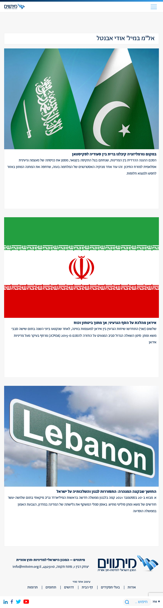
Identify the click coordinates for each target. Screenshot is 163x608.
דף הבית (87, 587)
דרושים (69, 587)
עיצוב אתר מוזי (81, 582)
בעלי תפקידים (110, 587)
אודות (132, 587)
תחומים (50, 587)
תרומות (32, 587)
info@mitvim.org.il (27, 566)
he (155, 601)
